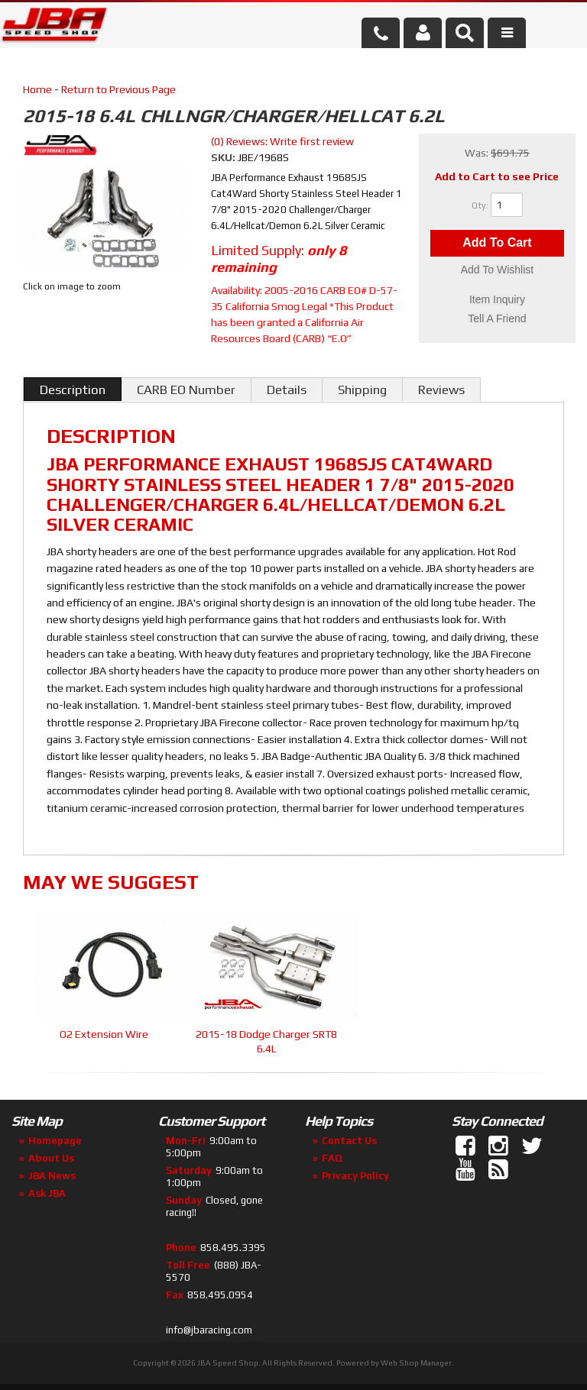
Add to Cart (496, 243)
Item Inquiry (497, 300)
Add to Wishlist (497, 270)
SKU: (224, 157)
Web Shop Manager (416, 1363)
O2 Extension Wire (104, 1034)
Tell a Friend (497, 318)
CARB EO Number (186, 389)
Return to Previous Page (118, 89)
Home (37, 89)
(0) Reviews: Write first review (282, 141)
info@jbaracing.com (209, 1330)
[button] (465, 33)
